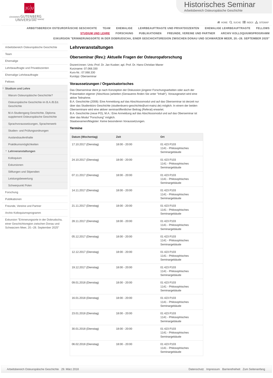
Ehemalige (124, 28)
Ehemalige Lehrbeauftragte (228, 28)
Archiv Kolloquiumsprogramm (245, 33)
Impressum (213, 369)
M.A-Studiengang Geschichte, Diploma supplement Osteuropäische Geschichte (32, 114)
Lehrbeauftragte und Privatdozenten (168, 28)
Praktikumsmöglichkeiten (23, 144)
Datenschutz (196, 369)
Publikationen (150, 33)
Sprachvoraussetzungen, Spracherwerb (32, 123)
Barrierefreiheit (231, 369)
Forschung (124, 33)
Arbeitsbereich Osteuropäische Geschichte (62, 28)
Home (224, 22)
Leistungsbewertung (20, 178)
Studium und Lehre (95, 33)
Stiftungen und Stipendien (24, 171)
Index (250, 22)
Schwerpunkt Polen (20, 185)
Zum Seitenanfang (254, 369)
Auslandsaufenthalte (20, 137)
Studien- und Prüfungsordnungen (28, 130)
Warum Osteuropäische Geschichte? (30, 95)
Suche (237, 22)
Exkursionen (15, 164)
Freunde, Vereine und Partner (191, 33)
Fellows (263, 28)
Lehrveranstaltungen (21, 151)
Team (106, 28)
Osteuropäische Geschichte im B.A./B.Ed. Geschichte (33, 104)
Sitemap (264, 22)
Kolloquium (15, 158)
